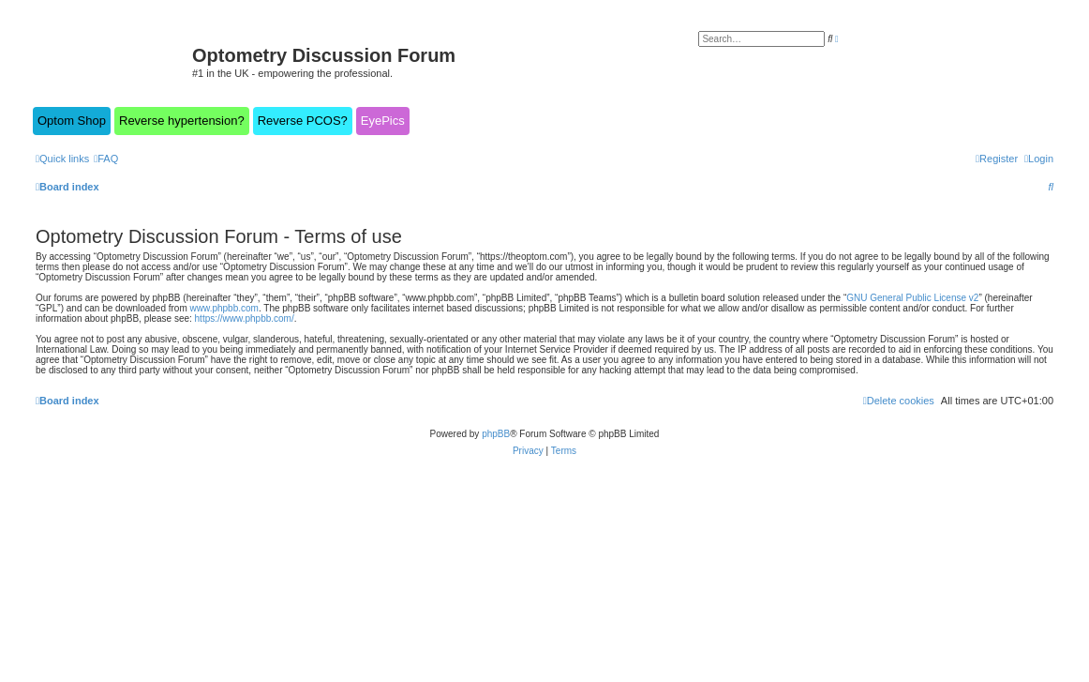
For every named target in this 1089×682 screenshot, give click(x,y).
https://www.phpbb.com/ (244, 318)
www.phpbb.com (224, 308)
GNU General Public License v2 (912, 298)
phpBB (496, 434)
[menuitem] (106, 158)
